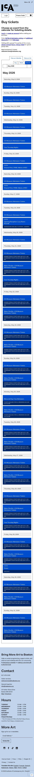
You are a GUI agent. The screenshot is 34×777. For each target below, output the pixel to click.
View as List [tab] (27, 58)
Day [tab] (15, 63)
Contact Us (11, 762)
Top (31, 775)
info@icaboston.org (7, 686)
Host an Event (6, 759)
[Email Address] (17, 736)
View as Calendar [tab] (16, 58)
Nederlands (4, 768)
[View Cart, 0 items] (30, 15)
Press (14, 759)
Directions (8, 694)
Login (5, 15)
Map (2, 694)
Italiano (11, 768)
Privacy (4, 762)
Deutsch (27, 766)
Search (32, 2)
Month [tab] (28, 63)
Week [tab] (21, 63)
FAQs (19, 759)
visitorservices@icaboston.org (10, 681)
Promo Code (20, 15)
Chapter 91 (27, 759)
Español (16, 766)
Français (21, 766)
